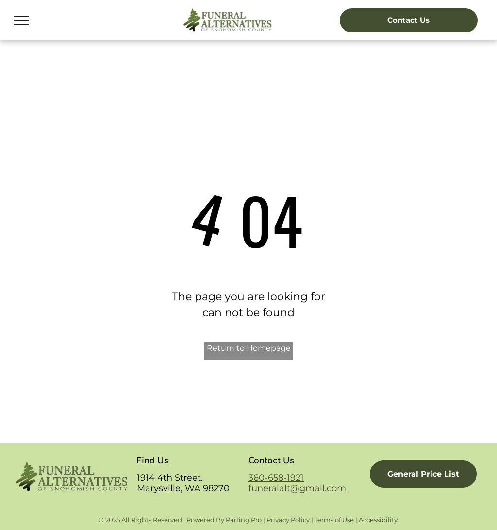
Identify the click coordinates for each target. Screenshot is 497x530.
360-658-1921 (276, 477)
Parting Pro (244, 520)
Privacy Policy (288, 520)
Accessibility (378, 520)
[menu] (21, 20)
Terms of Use (334, 520)
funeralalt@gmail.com (297, 488)
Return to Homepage (249, 348)
